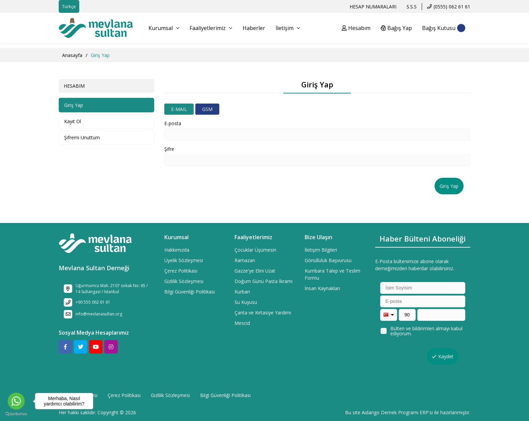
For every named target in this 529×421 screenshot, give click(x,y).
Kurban (242, 291)
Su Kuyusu (245, 302)
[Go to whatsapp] (16, 401)
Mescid (242, 323)
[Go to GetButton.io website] (16, 414)
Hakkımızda (176, 250)
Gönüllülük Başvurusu (328, 260)
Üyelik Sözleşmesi (183, 260)
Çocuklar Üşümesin (255, 250)
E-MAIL (179, 109)
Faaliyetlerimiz (211, 28)
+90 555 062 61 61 (93, 302)
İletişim (288, 28)
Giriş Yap (73, 105)
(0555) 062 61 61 (452, 6)
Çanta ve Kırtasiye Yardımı (262, 312)
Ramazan (244, 260)
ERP (424, 412)
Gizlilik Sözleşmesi (183, 281)
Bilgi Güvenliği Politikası (189, 291)
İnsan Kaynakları (322, 288)
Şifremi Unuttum (82, 137)
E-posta (172, 123)
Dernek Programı (399, 412)
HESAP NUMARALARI (373, 6)
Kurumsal (163, 28)
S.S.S (412, 6)
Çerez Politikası (180, 271)
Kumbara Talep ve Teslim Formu (332, 274)
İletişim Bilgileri (321, 250)
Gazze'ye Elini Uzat (254, 271)
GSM (207, 109)
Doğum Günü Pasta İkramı (263, 281)
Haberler (254, 28)
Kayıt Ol (72, 121)
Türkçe (69, 6)
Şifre (169, 149)
